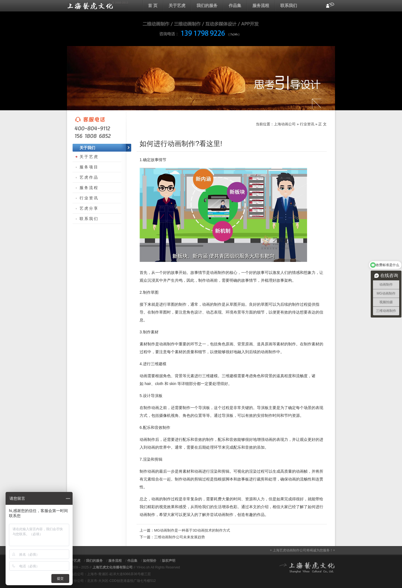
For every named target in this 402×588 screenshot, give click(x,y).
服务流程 (260, 5)
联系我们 (288, 5)
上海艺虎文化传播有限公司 (112, 567)
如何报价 (149, 561)
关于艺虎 (177, 5)
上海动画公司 (97, 5)
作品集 (235, 5)
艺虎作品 (89, 177)
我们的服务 (207, 5)
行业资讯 (307, 124)
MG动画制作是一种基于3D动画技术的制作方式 (192, 530)
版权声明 (168, 561)
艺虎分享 (89, 208)
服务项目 (89, 167)
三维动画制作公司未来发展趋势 (179, 537)
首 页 (152, 5)
